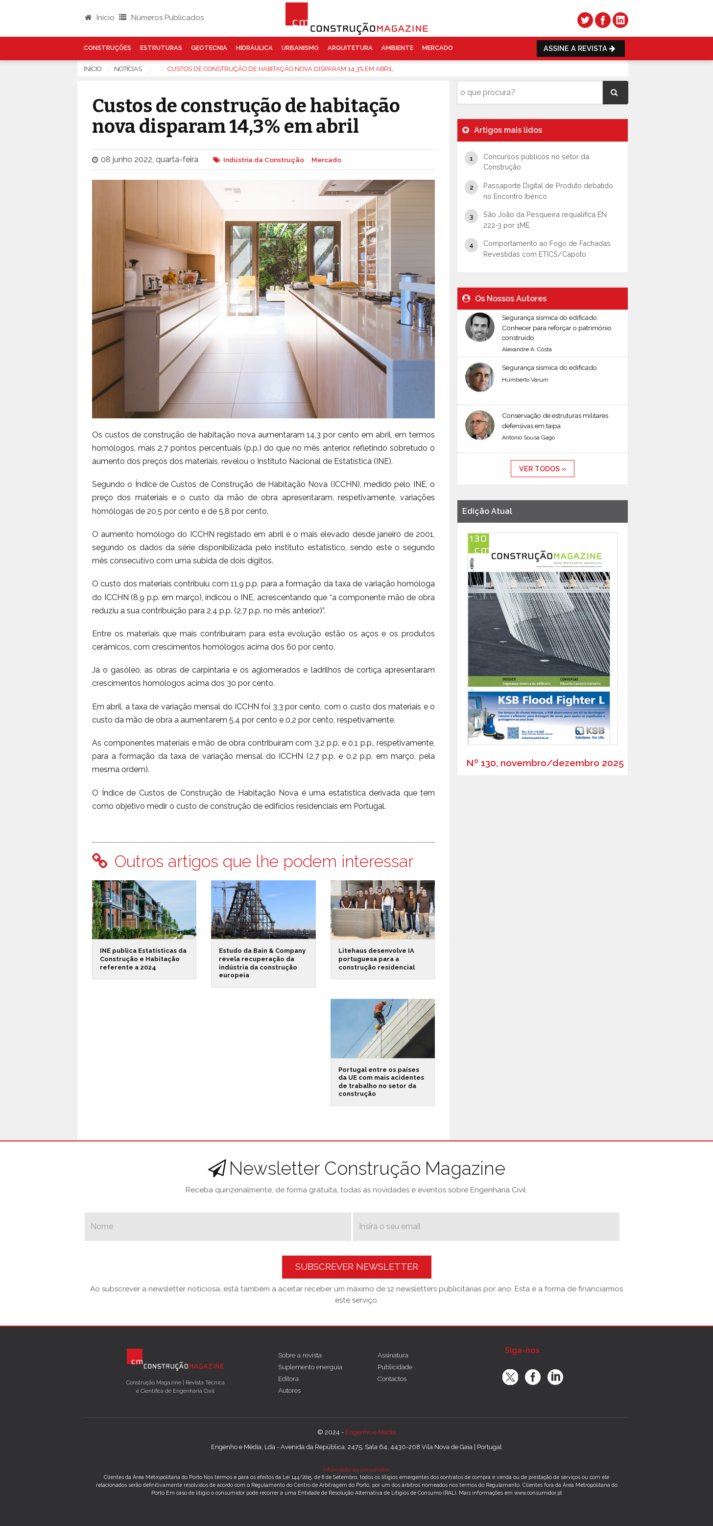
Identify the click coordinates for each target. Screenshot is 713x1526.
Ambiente (397, 47)
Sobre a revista (300, 1355)
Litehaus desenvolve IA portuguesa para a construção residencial (376, 958)
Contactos (392, 1378)
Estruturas (161, 47)
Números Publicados (161, 17)
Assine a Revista (581, 48)
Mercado (437, 47)
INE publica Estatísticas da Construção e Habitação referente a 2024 (143, 958)
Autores (289, 1390)
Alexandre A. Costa (527, 349)
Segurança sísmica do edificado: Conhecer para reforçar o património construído (557, 327)
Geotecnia (209, 47)
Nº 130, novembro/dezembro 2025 (545, 762)
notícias (128, 69)
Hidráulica (254, 47)
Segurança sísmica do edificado (549, 367)
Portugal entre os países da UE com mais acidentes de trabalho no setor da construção (381, 1082)
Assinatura (393, 1355)
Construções (107, 47)
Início (100, 17)
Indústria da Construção (263, 160)
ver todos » (542, 468)
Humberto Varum (525, 379)
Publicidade (395, 1367)
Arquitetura (350, 47)
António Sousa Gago (528, 437)
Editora (288, 1378)
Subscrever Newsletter (356, 1266)
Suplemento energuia (310, 1367)
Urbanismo (300, 47)
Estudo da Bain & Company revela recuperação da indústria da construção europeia (262, 963)
